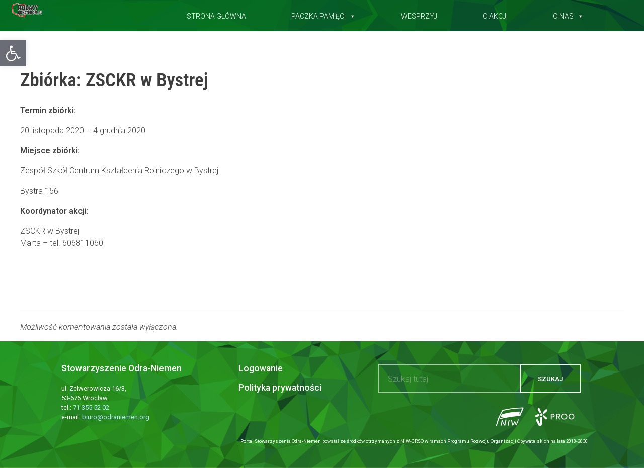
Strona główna (216, 14)
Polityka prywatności (279, 388)
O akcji (495, 14)
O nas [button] (568, 14)
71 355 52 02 (91, 407)
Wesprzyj (419, 14)
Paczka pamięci (323, 14)
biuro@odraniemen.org (115, 417)
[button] (13, 53)
